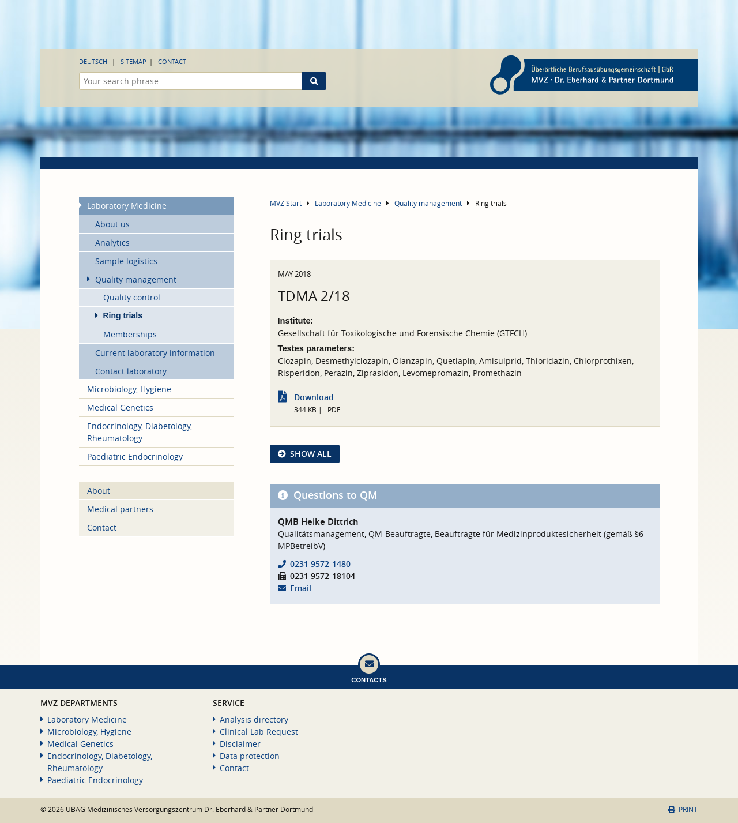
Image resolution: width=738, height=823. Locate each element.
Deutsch (93, 61)
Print (683, 809)
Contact (172, 61)
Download (314, 397)
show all (311, 453)
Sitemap (133, 61)
